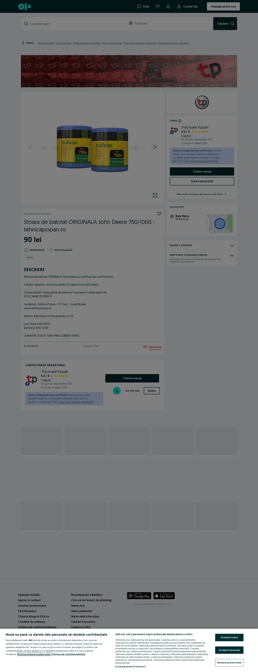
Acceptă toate (229, 637)
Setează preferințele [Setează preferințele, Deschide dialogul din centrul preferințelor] (229, 662)
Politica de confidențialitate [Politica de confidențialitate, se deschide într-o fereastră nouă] (68, 654)
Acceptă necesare (229, 650)
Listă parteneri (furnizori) (130, 666)
